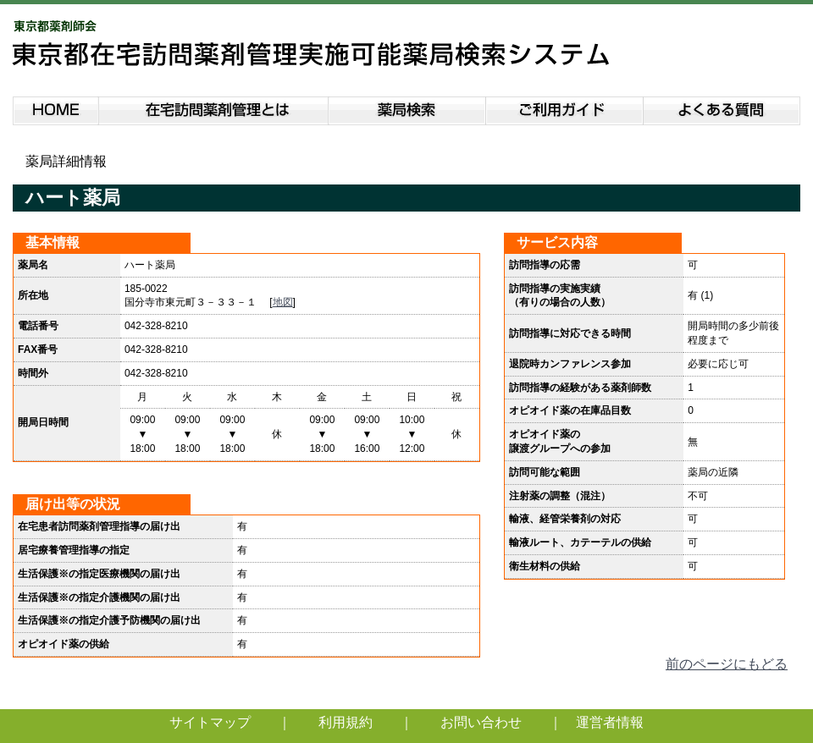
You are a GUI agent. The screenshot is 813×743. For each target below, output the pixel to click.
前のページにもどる (727, 664)
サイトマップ (210, 722)
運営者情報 (610, 722)
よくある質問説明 (723, 108)
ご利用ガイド (565, 108)
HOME (55, 108)
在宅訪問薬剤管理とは (213, 108)
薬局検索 (407, 108)
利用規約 (345, 722)
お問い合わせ (481, 722)
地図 (283, 302)
